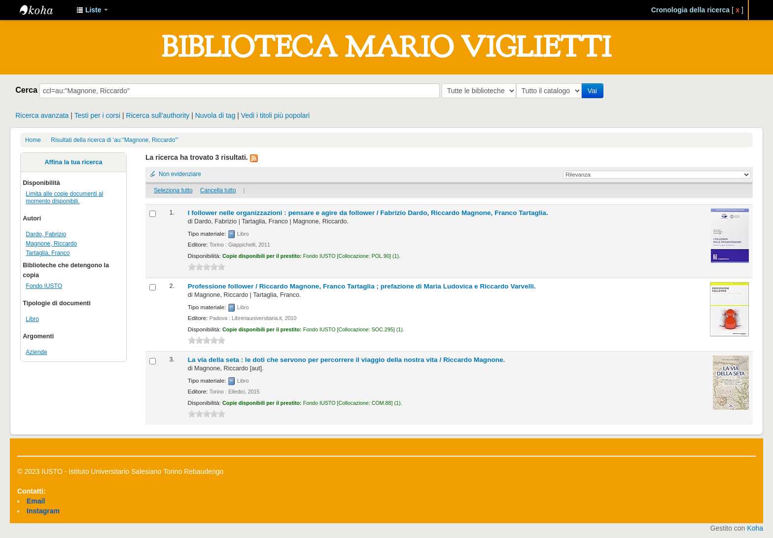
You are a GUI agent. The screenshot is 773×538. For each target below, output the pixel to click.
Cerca (26, 89)
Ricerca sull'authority (158, 115)
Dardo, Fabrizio (46, 234)
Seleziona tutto (173, 190)
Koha (755, 528)
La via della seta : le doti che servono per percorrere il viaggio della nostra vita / (346, 359)
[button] (92, 10)
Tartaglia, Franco (48, 253)
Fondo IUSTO (44, 286)
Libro (32, 319)
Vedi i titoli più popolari (275, 115)
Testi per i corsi (97, 115)
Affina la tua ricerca (74, 162)
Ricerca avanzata (42, 115)
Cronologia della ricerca (690, 10)
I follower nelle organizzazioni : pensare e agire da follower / (368, 212)
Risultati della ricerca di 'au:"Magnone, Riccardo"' (114, 140)
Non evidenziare (180, 174)
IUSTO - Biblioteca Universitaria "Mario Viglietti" (44, 10)
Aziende (36, 352)
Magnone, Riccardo (51, 243)
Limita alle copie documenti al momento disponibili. (64, 197)
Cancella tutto (218, 190)
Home (33, 140)
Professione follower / (362, 286)
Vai (594, 91)
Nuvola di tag (215, 115)
